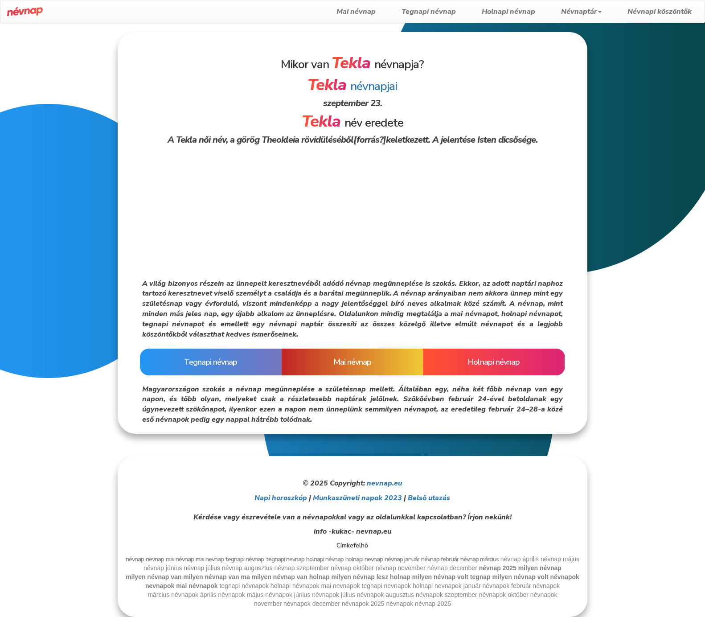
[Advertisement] (58, 166)
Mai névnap (356, 11)
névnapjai (352, 86)
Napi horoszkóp (280, 498)
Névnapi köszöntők (659, 11)
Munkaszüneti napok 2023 (357, 498)
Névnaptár (581, 11)
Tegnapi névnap (429, 11)
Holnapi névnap (508, 11)
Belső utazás (429, 498)
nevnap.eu (384, 483)
